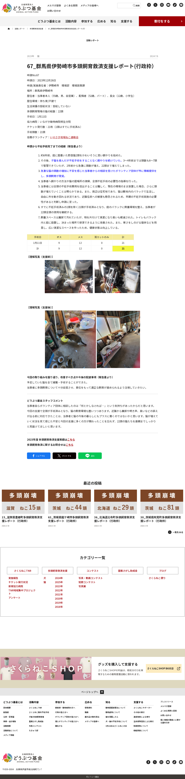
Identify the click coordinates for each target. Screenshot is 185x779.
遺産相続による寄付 (142, 716)
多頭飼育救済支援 (57, 570)
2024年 (59, 578)
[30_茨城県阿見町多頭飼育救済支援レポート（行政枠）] (161, 508)
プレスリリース (166, 701)
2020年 (59, 598)
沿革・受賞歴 (8, 716)
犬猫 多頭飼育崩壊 (36, 716)
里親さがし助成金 (127, 570)
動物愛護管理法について (116, 707)
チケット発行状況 (18, 582)
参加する (87, 21)
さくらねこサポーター (143, 707)
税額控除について (141, 726)
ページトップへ (89, 692)
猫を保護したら (112, 716)
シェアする (39, 455)
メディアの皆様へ (90, 5)
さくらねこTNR (22, 570)
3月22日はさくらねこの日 (116, 726)
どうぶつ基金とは (49, 21)
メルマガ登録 (54, 5)
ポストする (64, 455)
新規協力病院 (15, 586)
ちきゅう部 (33, 730)
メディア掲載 (8, 735)
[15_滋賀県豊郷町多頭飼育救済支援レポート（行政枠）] (23, 508)
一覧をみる (178, 532)
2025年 (59, 582)
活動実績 (7, 726)
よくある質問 (70, 5)
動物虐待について (113, 712)
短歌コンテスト (87, 582)
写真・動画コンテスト (91, 578)
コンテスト (93, 570)
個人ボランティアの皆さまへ (67, 721)
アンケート (14, 597)
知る (113, 21)
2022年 (59, 590)
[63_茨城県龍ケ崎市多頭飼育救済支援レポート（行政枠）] (69, 508)
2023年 (59, 586)
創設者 (6, 712)
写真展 (82, 586)
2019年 (59, 602)
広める (101, 21)
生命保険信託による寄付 (144, 721)
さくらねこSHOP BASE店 (160, 668)
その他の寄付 (139, 712)
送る (90, 455)
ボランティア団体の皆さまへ (67, 716)
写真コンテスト (35, 726)
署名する (58, 726)
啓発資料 (88, 707)
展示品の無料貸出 (92, 716)
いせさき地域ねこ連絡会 (64, 137)
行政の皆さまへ (61, 712)
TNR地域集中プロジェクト (21, 591)
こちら (71, 439)
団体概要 (7, 707)
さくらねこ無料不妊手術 (39, 712)
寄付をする (162, 21)
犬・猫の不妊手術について (116, 721)
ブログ (162, 570)
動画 (86, 712)
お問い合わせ (54, 10)
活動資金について (10, 730)
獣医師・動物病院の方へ (65, 707)
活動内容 (71, 21)
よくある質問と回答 (168, 710)
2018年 (59, 607)
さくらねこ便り (157, 578)
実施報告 (13, 578)
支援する (126, 21)
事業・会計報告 (9, 721)
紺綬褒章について (141, 730)
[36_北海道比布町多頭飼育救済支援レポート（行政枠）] (115, 508)
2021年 (59, 594)
